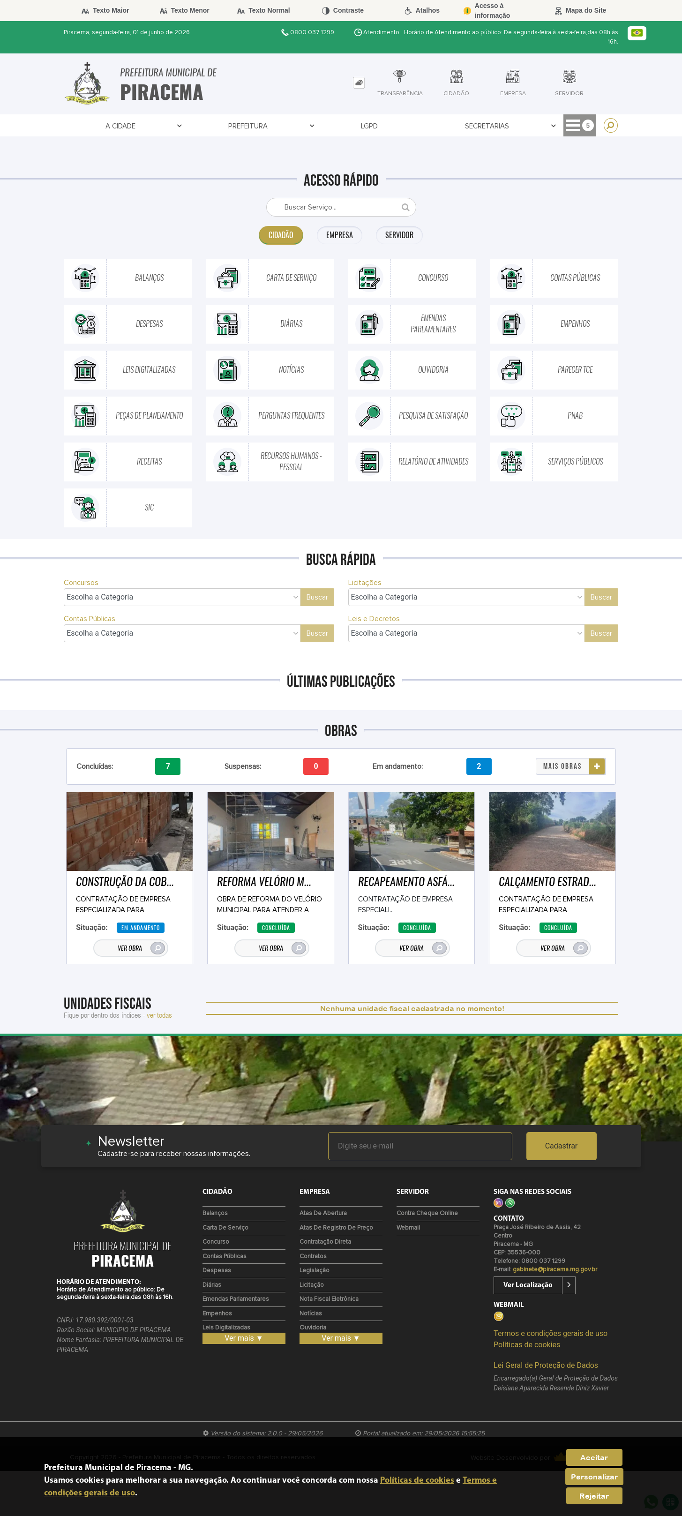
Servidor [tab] (401, 235)
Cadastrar (561, 1145)
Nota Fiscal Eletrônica (329, 1299)
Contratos (363, 126)
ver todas (159, 1015)
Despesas (216, 1271)
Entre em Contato (436, 126)
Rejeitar (594, 1496)
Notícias (311, 1314)
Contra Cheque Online (427, 1213)
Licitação (312, 1285)
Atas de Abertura (323, 1213)
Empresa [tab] (339, 235)
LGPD (181, 126)
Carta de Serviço (225, 1228)
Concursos (81, 582)
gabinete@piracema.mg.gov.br (555, 1270)
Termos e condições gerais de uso (550, 1333)
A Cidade (87, 126)
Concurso (215, 1242)
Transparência (296, 126)
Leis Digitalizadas (226, 1328)
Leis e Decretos (374, 619)
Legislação (315, 1271)
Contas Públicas (89, 619)
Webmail (408, 1228)
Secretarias (229, 126)
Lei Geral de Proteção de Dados (546, 1365)
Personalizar (594, 1476)
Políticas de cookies (527, 1344)
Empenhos (217, 1314)
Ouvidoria (313, 1328)
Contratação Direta (325, 1242)
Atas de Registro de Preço (336, 1228)
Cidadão (569, 126)
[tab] (359, 83)
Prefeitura (140, 126)
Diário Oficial (512, 126)
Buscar (317, 597)
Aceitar (594, 1457)
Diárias (211, 1285)
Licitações (365, 582)
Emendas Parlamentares (235, 1299)
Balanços (215, 1213)
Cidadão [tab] (280, 235)
